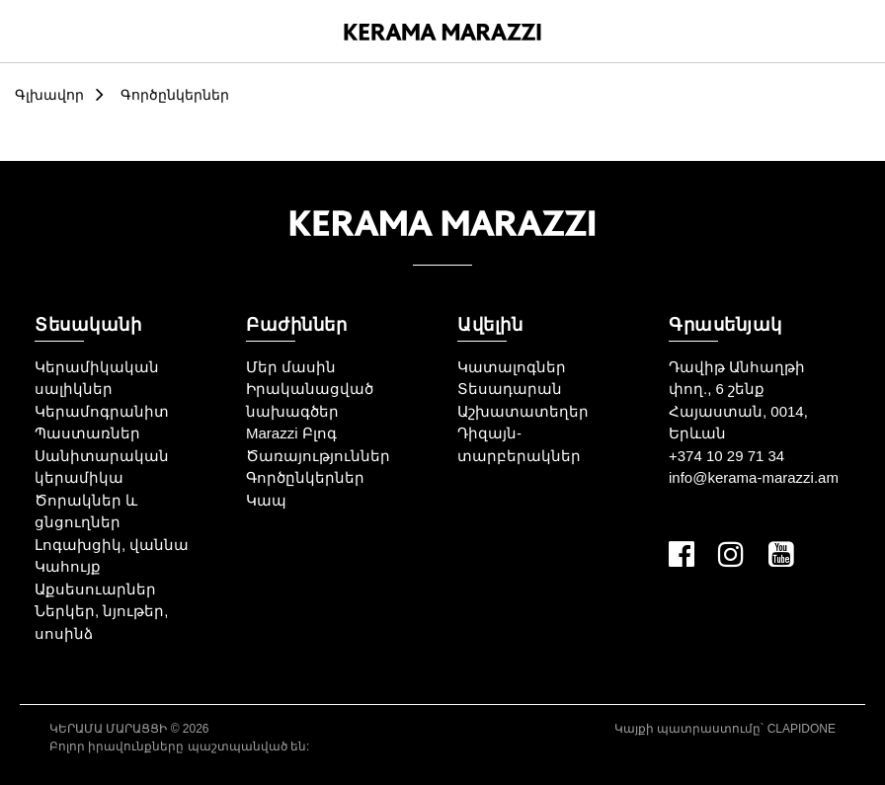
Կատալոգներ (511, 366)
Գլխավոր (49, 95)
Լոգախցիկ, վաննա (112, 544)
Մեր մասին (291, 366)
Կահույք (68, 566)
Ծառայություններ (318, 455)
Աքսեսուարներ (95, 589)
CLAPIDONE (801, 729)
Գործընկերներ (175, 95)
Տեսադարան (509, 388)
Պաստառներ (87, 433)
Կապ (266, 500)
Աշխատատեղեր (523, 411)
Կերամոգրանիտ (102, 411)
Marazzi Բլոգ (291, 433)
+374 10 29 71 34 (726, 455)
